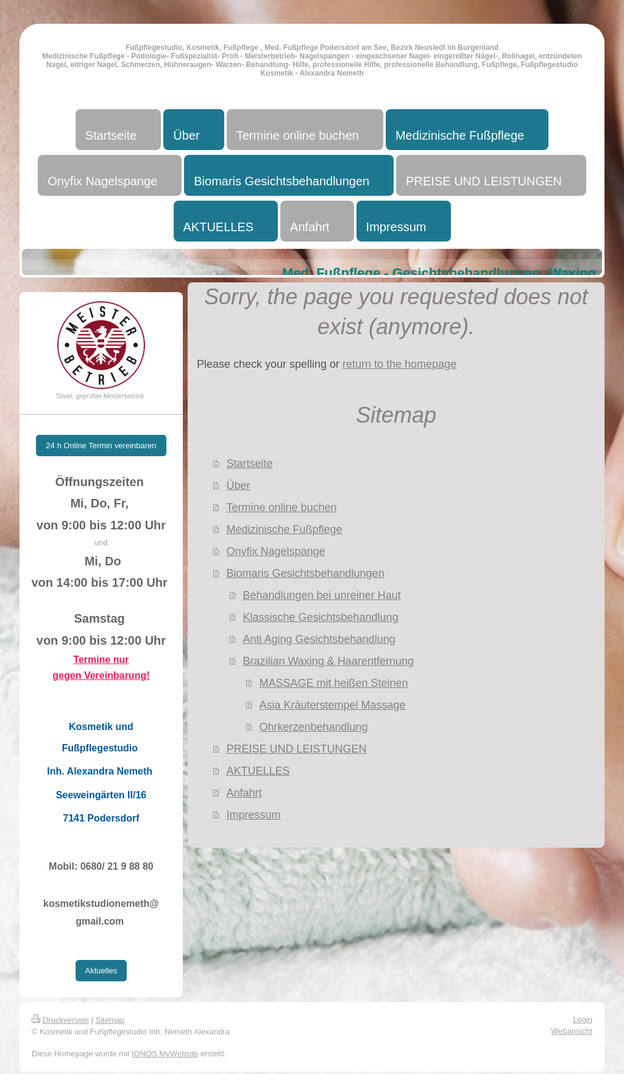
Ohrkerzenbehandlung (313, 727)
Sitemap (110, 1020)
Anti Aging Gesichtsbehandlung (319, 639)
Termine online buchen (281, 507)
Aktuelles (101, 970)
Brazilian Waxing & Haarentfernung (328, 661)
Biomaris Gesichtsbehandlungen (305, 573)
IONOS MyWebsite (165, 1053)
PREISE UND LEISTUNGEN (296, 749)
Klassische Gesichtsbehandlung (320, 617)
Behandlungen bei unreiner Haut (321, 595)
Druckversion (60, 1020)
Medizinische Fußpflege (284, 529)
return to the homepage (399, 364)
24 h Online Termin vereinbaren (101, 445)
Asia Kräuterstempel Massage (332, 705)
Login (582, 1019)
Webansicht (571, 1031)
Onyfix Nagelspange (275, 551)
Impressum (253, 815)
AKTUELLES (257, 771)
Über (238, 485)
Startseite (249, 463)
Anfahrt (243, 793)
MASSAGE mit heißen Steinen (333, 683)
